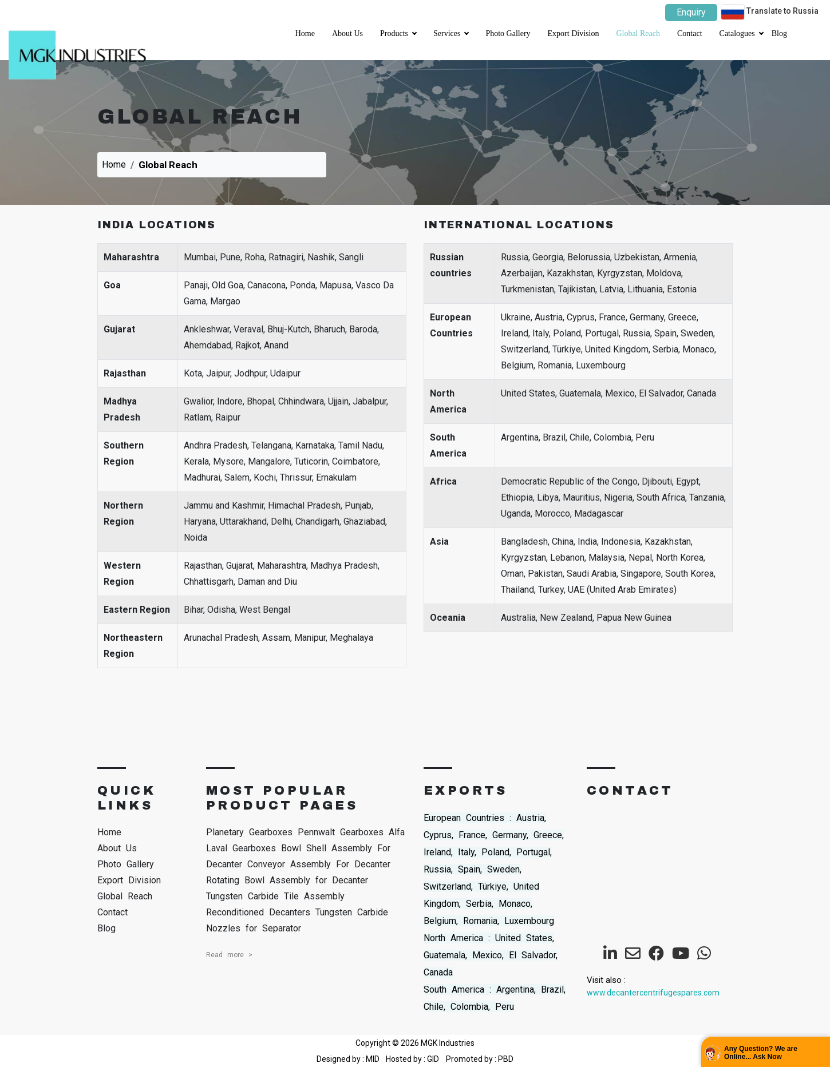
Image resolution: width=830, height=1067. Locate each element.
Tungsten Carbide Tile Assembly (275, 896)
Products (398, 29)
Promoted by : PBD (479, 1059)
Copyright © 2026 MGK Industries (415, 1043)
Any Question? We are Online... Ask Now (760, 1053)
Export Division (573, 33)
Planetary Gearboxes (249, 832)
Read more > (229, 955)
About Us (347, 33)
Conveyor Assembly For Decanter (318, 864)
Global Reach (638, 33)
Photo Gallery (507, 33)
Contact (689, 33)
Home (305, 33)
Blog (779, 33)
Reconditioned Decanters (258, 912)
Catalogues (741, 29)
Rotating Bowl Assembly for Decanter (287, 880)
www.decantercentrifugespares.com (653, 992)
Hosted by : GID (412, 1059)
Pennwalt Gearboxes (341, 832)
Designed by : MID (349, 1059)
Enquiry (691, 12)
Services (450, 29)
